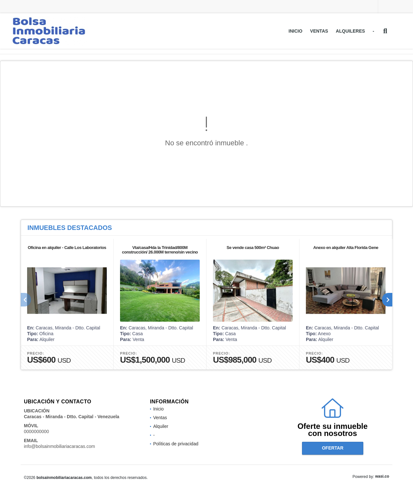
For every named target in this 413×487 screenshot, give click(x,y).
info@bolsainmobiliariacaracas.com (59, 446)
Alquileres (350, 31)
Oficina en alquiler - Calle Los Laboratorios (67, 247)
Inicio (295, 31)
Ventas (319, 31)
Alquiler (160, 426)
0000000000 (36, 431)
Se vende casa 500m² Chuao (253, 247)
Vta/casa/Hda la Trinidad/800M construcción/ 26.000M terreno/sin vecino (160, 249)
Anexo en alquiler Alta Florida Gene (345, 247)
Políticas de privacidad (175, 443)
